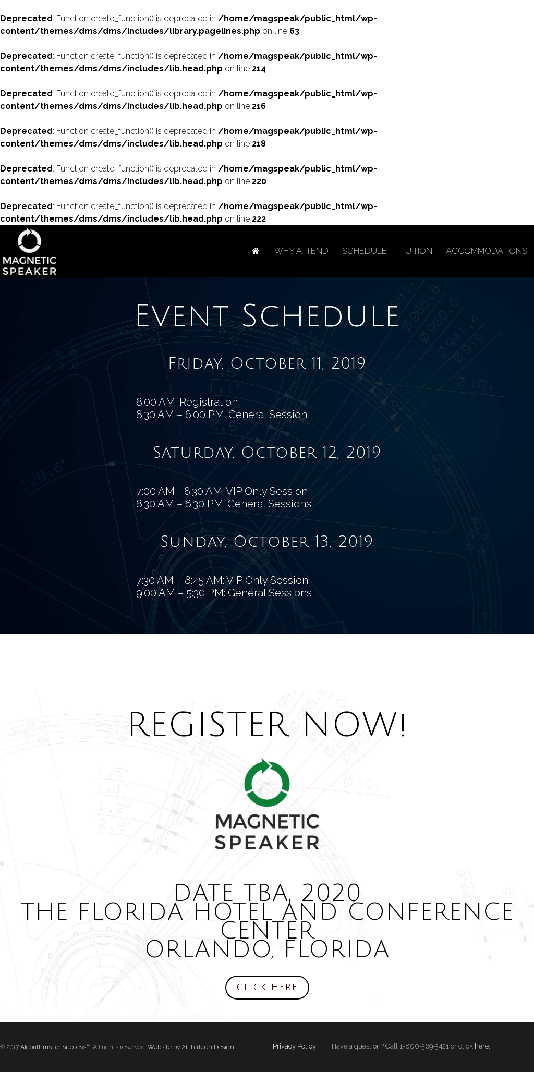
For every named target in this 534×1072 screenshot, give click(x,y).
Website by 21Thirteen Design (191, 1047)
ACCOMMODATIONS (486, 251)
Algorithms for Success (53, 1047)
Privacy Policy (294, 1046)
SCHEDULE (364, 251)
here (482, 1046)
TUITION (416, 251)
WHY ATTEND (301, 251)
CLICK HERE (267, 987)
